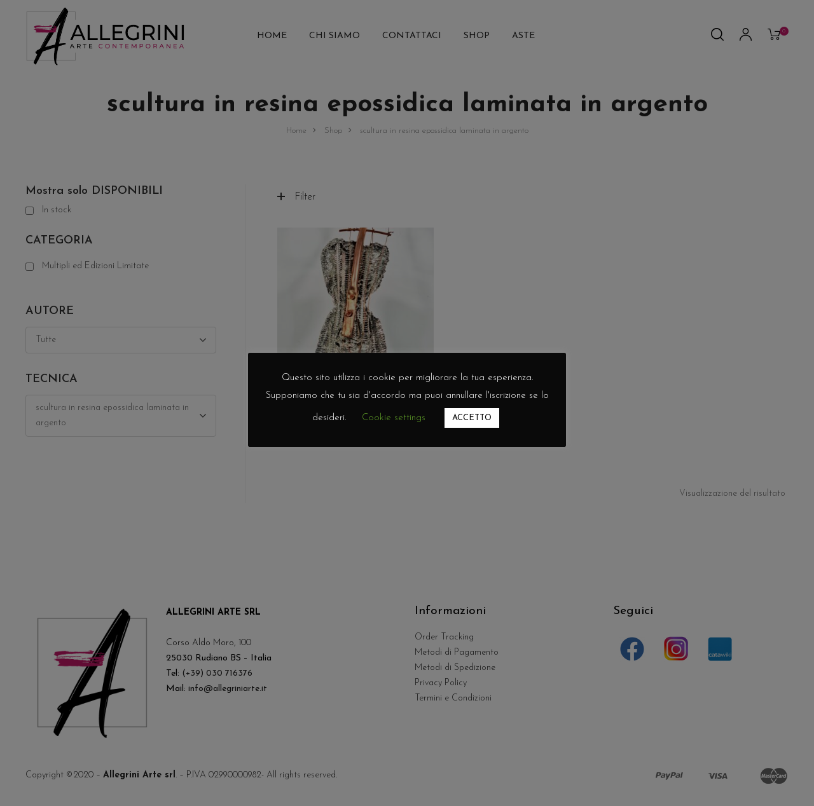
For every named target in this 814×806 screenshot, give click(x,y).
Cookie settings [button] (393, 418)
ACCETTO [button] (472, 418)
